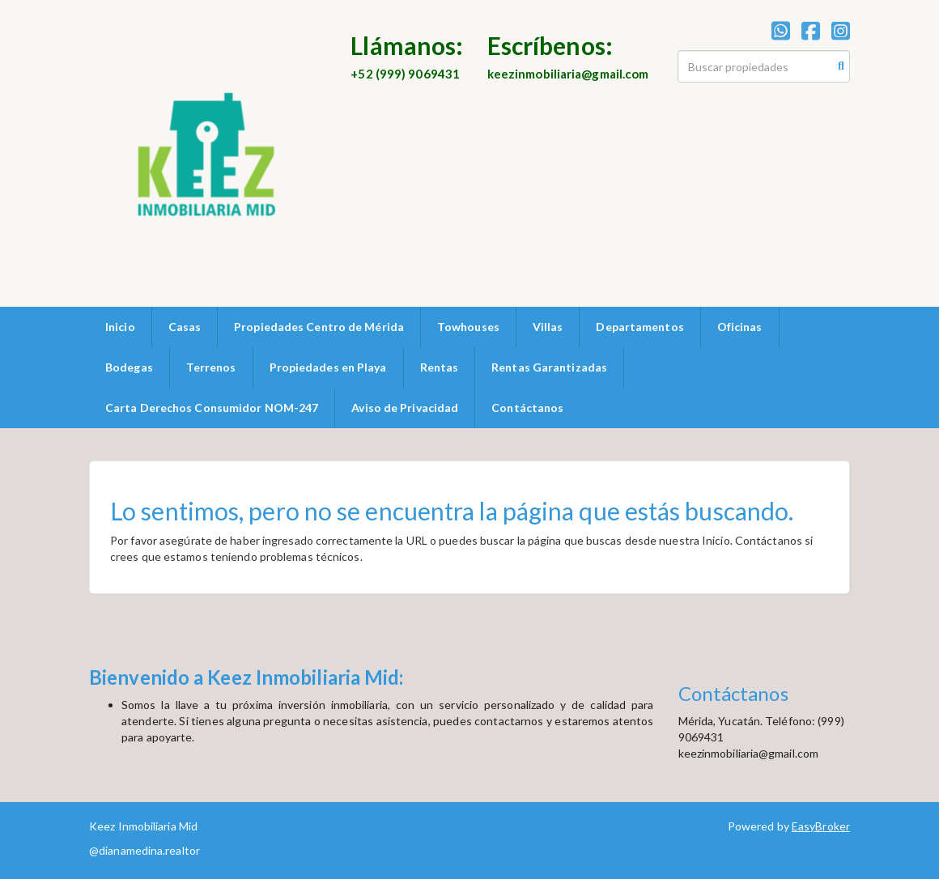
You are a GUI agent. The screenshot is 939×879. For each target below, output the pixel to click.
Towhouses (468, 326)
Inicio (120, 326)
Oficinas (740, 326)
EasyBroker (821, 826)
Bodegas (129, 367)
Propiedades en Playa (328, 367)
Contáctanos (527, 407)
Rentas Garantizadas (549, 367)
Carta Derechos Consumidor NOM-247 (211, 407)
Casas (185, 326)
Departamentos (639, 326)
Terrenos (211, 367)
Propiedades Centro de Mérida (319, 326)
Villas (548, 326)
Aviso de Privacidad (404, 407)
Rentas (439, 367)
